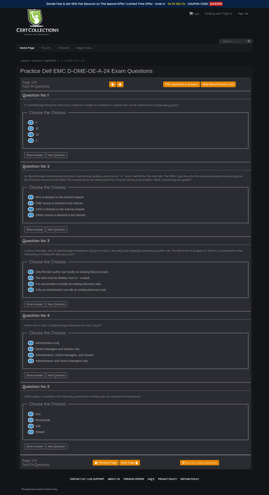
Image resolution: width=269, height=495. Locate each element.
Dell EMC (49, 60)
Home (24, 60)
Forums (46, 47)
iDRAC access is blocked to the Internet (60, 215)
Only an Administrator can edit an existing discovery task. (71, 289)
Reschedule (43, 420)
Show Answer (34, 155)
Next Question (56, 155)
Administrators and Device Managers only (62, 360)
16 (37, 134)
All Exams (63, 47)
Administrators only (47, 343)
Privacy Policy (167, 479)
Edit (38, 426)
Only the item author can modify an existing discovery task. (72, 272)
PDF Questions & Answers (181, 84)
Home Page (27, 47)
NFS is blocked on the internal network (60, 197)
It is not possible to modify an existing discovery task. (69, 284)
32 (37, 128)
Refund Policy (190, 479)
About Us (114, 479)
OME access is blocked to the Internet (59, 203)
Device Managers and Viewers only (57, 349)
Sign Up (243, 13)
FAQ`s (151, 479)
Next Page (129, 462)
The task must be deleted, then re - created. (63, 278)
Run (38, 414)
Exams (35, 60)
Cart (194, 14)
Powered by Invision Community (39, 489)
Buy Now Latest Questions (199, 462)
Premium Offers (133, 479)
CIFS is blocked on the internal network (60, 209)
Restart (40, 432)
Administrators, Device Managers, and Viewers (65, 355)
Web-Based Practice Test (218, 84)
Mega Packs (84, 47)
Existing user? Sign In (218, 13)
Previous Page (106, 462)
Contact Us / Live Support (87, 479)
